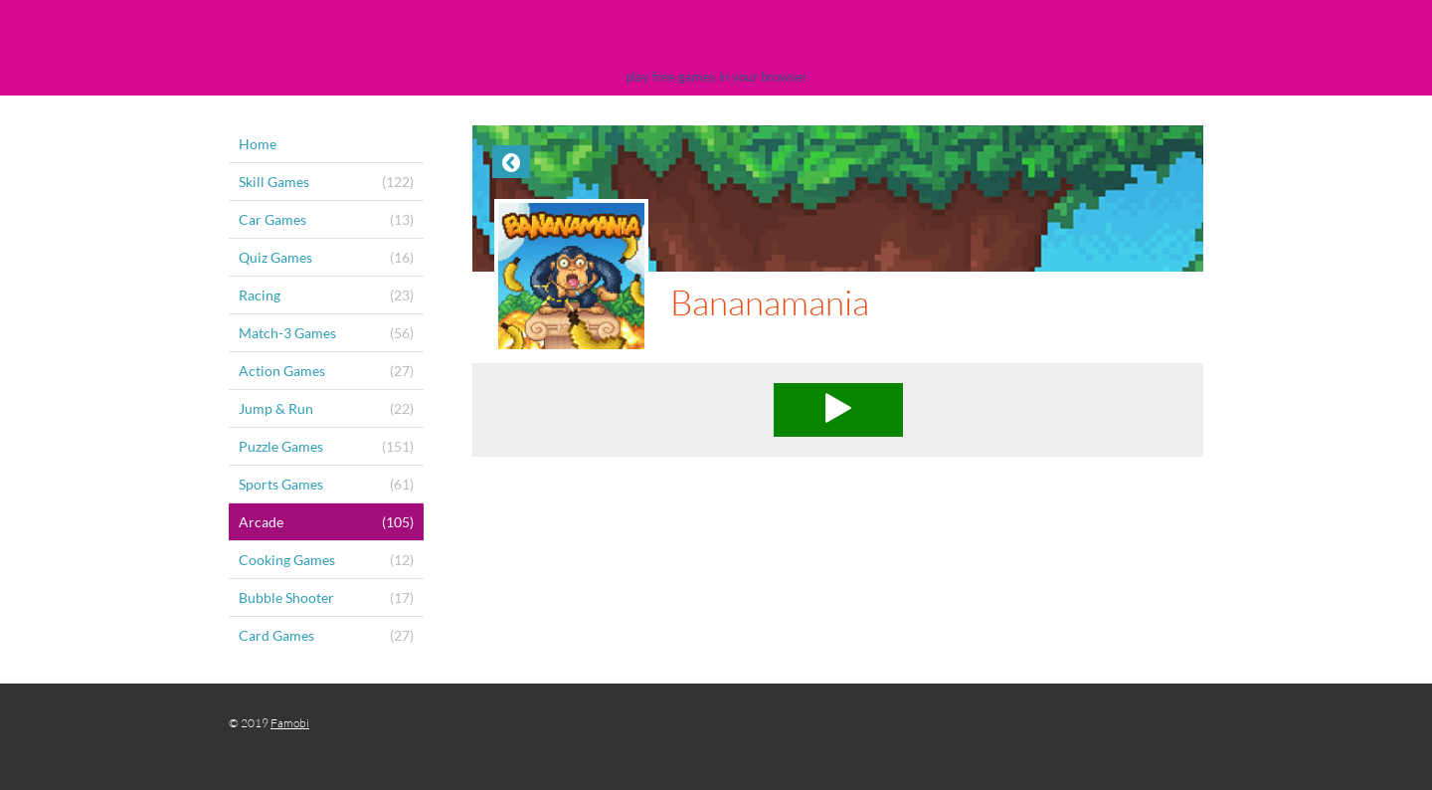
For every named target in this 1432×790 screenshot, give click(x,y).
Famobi (289, 722)
